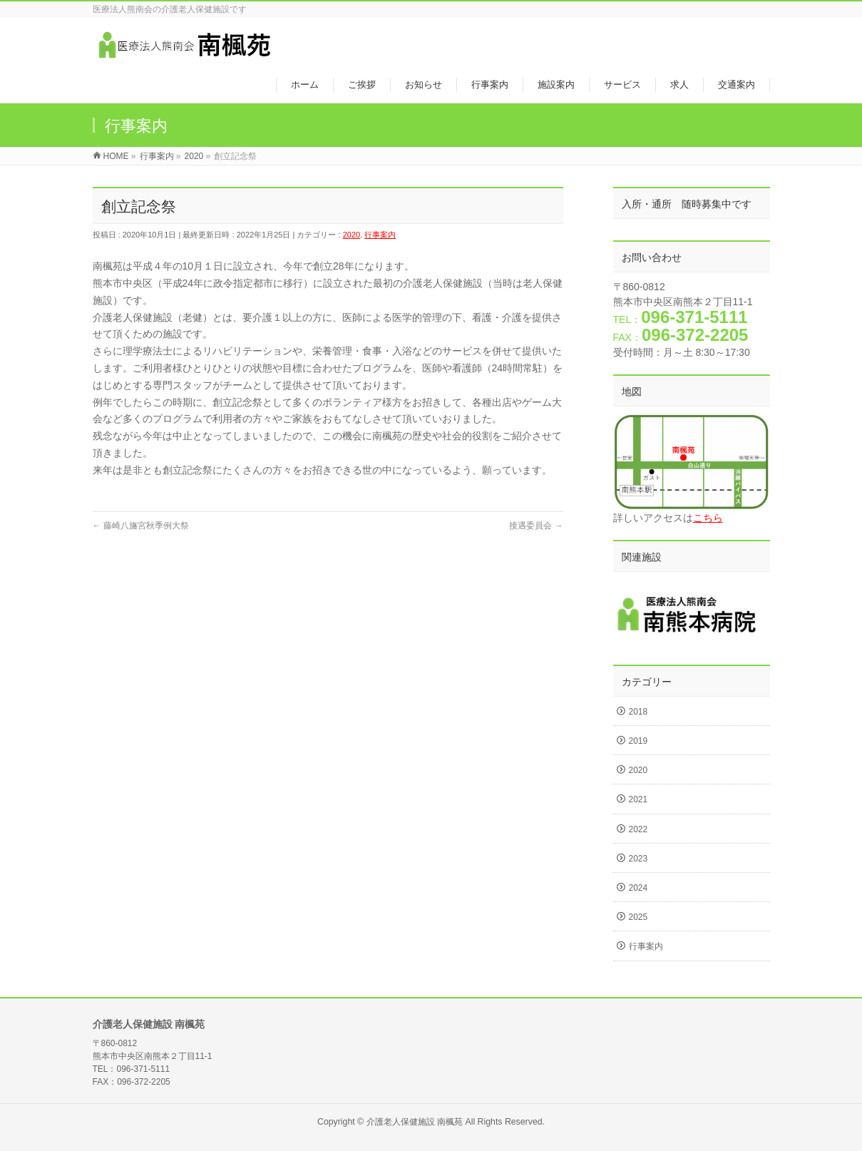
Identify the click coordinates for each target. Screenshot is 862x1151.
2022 (638, 829)
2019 (638, 741)
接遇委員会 (536, 526)
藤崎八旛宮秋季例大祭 (141, 526)
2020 (351, 234)
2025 (638, 917)
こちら (708, 517)
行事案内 (380, 234)
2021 (638, 799)
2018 (638, 712)
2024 (638, 888)
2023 (638, 859)
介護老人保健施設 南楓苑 (414, 1122)
